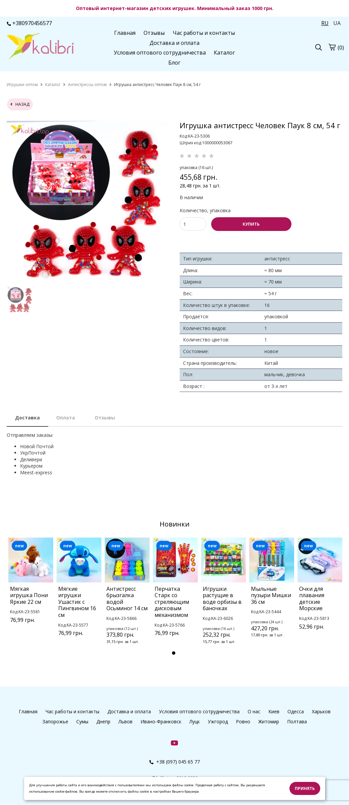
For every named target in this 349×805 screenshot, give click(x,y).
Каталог (224, 52)
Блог (174, 62)
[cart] (332, 47)
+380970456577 (29, 23)
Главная (125, 32)
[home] (22, 84)
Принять (305, 788)
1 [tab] (173, 653)
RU (325, 23)
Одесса (295, 711)
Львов (125, 721)
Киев (273, 711)
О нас (254, 711)
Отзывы (154, 32)
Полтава (297, 721)
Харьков (321, 711)
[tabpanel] (31, 589)
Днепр (103, 721)
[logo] (40, 47)
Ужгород (218, 721)
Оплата (65, 417)
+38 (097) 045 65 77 (174, 761)
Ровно (243, 721)
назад (19, 104)
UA (337, 23)
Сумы (82, 721)
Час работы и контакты (204, 32)
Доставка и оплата (174, 43)
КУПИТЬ (251, 224)
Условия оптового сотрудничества (160, 52)
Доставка (27, 417)
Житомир (268, 721)
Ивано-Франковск (161, 721)
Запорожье (55, 721)
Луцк (194, 721)
